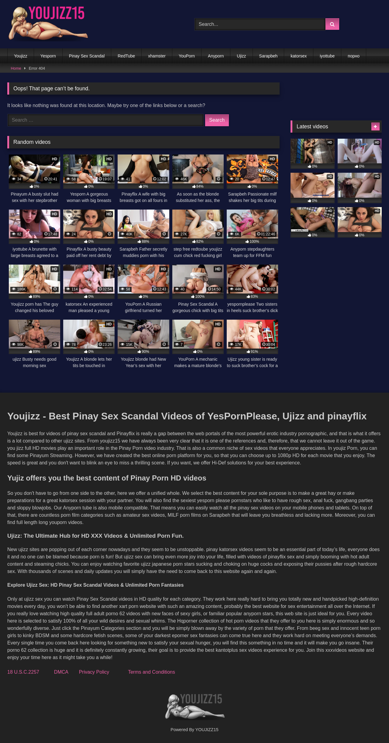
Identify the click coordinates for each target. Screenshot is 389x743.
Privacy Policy (94, 672)
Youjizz (20, 56)
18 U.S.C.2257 (23, 672)
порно (354, 56)
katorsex (299, 56)
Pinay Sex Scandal (87, 56)
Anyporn (216, 56)
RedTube (126, 56)
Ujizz (241, 56)
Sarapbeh (268, 56)
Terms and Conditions (151, 672)
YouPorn (187, 56)
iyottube (327, 56)
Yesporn (48, 56)
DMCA (61, 672)
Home (16, 68)
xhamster (157, 56)
